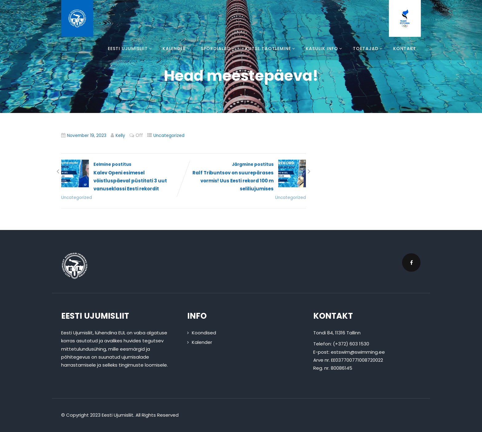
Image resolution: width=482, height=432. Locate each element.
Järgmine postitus (245, 177)
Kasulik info (325, 48)
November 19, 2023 (86, 135)
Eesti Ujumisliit (130, 48)
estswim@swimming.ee (358, 352)
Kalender (177, 48)
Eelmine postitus (122, 177)
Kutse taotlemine (271, 48)
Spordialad (218, 48)
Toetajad (368, 48)
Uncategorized (168, 135)
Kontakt (404, 48)
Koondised (204, 332)
